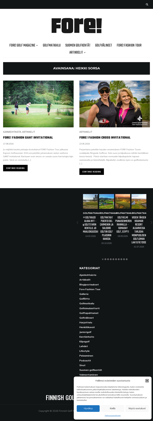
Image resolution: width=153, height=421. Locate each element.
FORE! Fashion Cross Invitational (110, 137)
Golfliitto (84, 298)
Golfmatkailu (52, 45)
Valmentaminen (88, 374)
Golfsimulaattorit (89, 308)
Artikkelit (76, 52)
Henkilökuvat (87, 327)
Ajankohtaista (12, 132)
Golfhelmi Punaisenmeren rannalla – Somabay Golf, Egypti (123, 224)
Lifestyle (84, 350)
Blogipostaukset (89, 284)
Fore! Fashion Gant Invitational (32, 137)
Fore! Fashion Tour (129, 45)
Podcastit (85, 360)
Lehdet (83, 346)
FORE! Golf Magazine (22, 45)
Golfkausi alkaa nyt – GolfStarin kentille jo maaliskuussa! (90, 224)
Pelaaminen (86, 355)
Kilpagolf (84, 341)
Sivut (82, 365)
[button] (147, 380)
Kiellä (112, 408)
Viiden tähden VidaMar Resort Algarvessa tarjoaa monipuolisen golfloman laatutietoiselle (141, 230)
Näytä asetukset (137, 408)
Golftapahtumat (88, 313)
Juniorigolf (85, 332)
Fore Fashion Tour (90, 289)
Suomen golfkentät (77, 45)
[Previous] (78, 222)
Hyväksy (88, 408)
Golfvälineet (103, 45)
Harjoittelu (85, 322)
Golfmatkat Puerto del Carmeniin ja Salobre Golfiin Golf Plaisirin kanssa (106, 228)
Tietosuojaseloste (113, 415)
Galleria (83, 293)
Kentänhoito (86, 336)
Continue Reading (15, 168)
